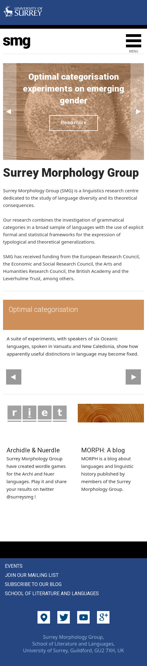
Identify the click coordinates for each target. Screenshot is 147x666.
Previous (9, 111)
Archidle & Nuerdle (33, 450)
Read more (74, 122)
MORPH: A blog (103, 450)
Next (137, 111)
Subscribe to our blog (33, 584)
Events (14, 566)
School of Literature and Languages (52, 593)
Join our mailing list (32, 575)
